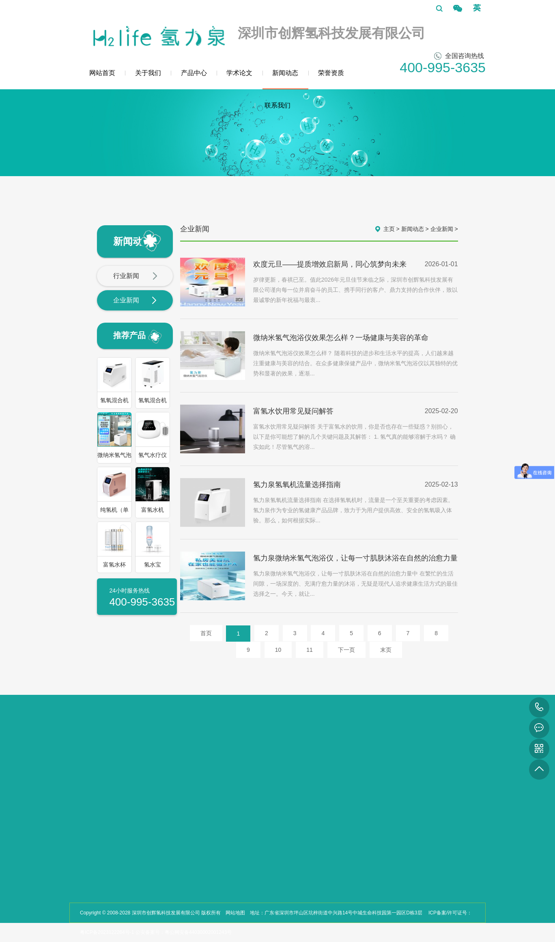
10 (278, 650)
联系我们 (277, 105)
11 (309, 650)
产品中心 (194, 72)
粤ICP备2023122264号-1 (107, 932)
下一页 (346, 650)
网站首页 (102, 72)
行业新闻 (135, 276)
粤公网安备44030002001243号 (198, 932)
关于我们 (148, 72)
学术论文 (239, 72)
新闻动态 (285, 79)
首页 (206, 633)
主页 (389, 229)
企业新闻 (135, 301)
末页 (386, 650)
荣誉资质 (331, 72)
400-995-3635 (539, 707)
